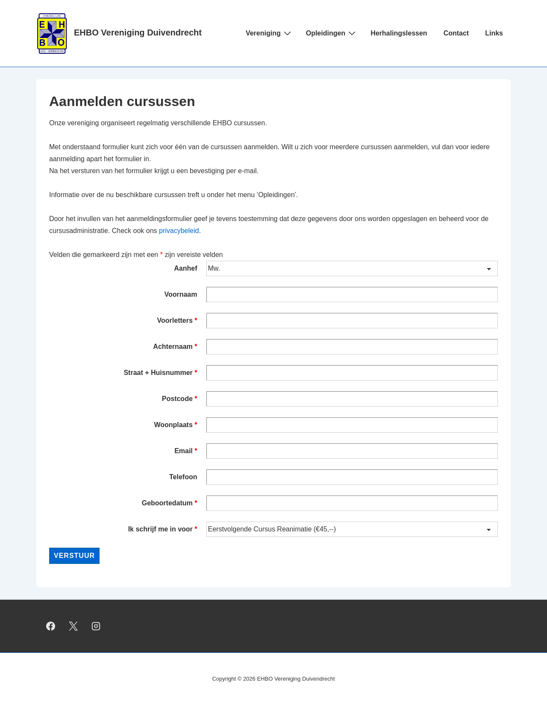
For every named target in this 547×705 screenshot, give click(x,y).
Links (494, 33)
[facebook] (51, 626)
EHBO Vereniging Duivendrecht (138, 32)
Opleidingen (332, 33)
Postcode (179, 398)
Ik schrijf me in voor (162, 529)
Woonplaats (175, 424)
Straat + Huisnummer (160, 372)
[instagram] (96, 626)
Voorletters (177, 320)
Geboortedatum (169, 503)
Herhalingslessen (399, 33)
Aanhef (185, 268)
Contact (456, 33)
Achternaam (175, 346)
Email (185, 450)
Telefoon (183, 477)
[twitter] (73, 626)
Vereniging (269, 33)
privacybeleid (179, 230)
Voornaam (180, 294)
